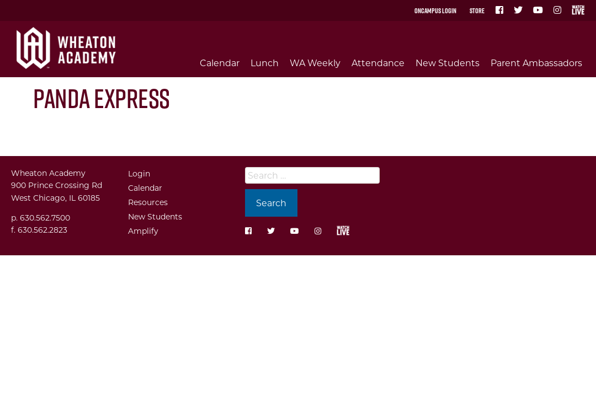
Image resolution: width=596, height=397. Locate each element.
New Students (448, 62)
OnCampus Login (435, 10)
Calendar (220, 62)
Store (477, 10)
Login (139, 173)
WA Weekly (315, 62)
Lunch (265, 62)
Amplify (143, 231)
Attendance (378, 62)
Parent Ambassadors (536, 62)
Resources (148, 202)
